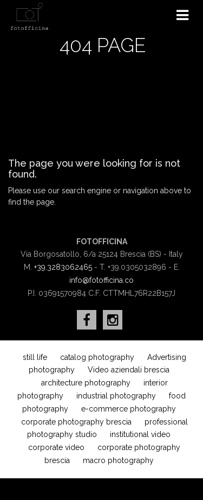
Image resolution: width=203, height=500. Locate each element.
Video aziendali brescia (128, 369)
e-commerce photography (128, 408)
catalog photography (97, 357)
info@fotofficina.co (101, 280)
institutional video (140, 434)
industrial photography (116, 395)
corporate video (56, 447)
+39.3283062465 (63, 267)
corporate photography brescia (76, 421)
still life (35, 357)
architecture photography (85, 382)
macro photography (118, 460)
